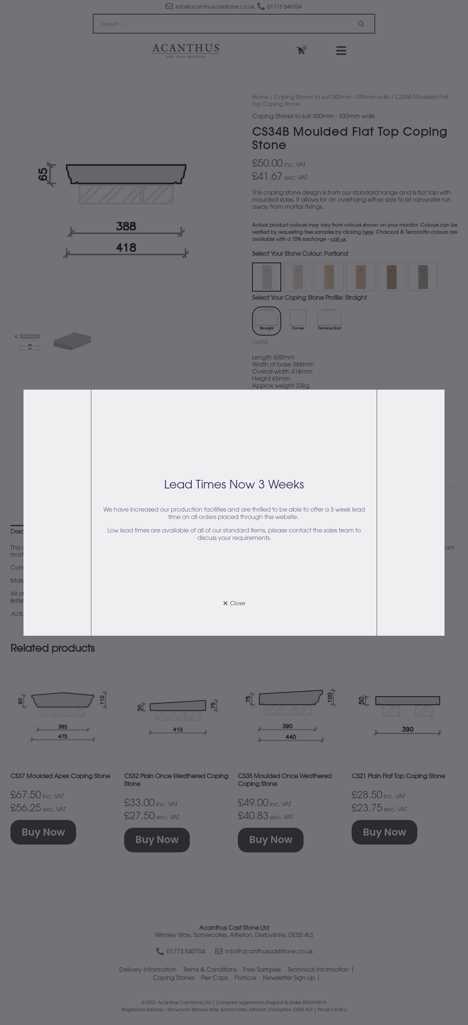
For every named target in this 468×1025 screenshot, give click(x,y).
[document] (234, 512)
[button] (234, 603)
